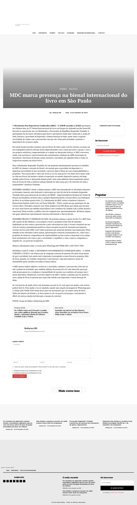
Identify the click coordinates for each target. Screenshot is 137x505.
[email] (110, 145)
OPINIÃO (63, 89)
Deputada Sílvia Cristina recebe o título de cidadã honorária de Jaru (114, 242)
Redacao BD (57, 113)
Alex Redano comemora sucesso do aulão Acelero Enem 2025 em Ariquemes (114, 216)
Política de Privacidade (112, 155)
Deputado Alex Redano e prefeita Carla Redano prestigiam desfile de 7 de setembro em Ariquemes (114, 233)
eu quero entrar (110, 151)
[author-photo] (4, 429)
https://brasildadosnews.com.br (34, 331)
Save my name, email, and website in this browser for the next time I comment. (40, 367)
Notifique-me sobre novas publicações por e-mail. (27, 373)
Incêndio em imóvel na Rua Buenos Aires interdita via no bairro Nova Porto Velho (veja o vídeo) (71, 312)
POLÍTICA (73, 89)
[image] (49, 481)
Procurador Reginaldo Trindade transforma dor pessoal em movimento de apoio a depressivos (114, 224)
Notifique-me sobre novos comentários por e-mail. (28, 370)
